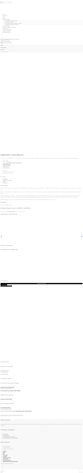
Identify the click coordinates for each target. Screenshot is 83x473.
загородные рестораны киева (7, 387)
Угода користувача (7, 460)
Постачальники (6, 25)
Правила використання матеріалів (10, 461)
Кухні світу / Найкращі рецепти (9, 27)
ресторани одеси (4, 371)
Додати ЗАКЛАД (3, 284)
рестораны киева (4, 374)
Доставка (5, 456)
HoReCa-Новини (6, 19)
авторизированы (11, 211)
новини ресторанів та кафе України (23, 411)
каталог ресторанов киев (6, 399)
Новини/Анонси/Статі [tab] (7, 180)
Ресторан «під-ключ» (7, 29)
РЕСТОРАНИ (2, 49)
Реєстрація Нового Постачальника (10, 437)
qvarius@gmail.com (7, 165)
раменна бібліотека (6, 245)
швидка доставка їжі (6, 366)
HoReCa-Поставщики (6, 395)
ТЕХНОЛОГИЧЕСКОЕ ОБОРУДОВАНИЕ (11, 415)
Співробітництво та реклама (9, 436)
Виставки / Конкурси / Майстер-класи (13, 23)
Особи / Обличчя (6, 30)
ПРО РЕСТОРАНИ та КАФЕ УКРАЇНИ (7, 411)
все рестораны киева (7, 403)
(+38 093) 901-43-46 (4, 40)
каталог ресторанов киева (6, 388)
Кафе (4, 14)
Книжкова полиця (6, 32)
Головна (4, 451)
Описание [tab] (5, 178)
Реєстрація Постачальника (6, 286)
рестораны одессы (4, 370)
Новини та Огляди (7, 457)
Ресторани (5, 455)
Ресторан (5, 15)
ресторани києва (5, 378)
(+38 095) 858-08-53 (15, 39)
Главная (1, 45)
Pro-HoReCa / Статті (9, 22)
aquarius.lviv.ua (6, 166)
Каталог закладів (3, 47)
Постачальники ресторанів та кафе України (10, 390)
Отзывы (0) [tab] (5, 182)
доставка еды (4, 361)
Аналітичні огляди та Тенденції (11, 24)
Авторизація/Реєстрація (41, 283)
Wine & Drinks (6, 28)
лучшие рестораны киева (5, 408)
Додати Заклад (6, 435)
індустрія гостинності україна (9, 383)
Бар (4, 16)
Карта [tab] (4, 181)
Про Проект (5, 434)
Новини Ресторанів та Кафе (11, 20)
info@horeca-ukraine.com (5, 41)
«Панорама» (4, 280)
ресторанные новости (5, 407)
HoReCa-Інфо (5, 458)
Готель (4, 18)
